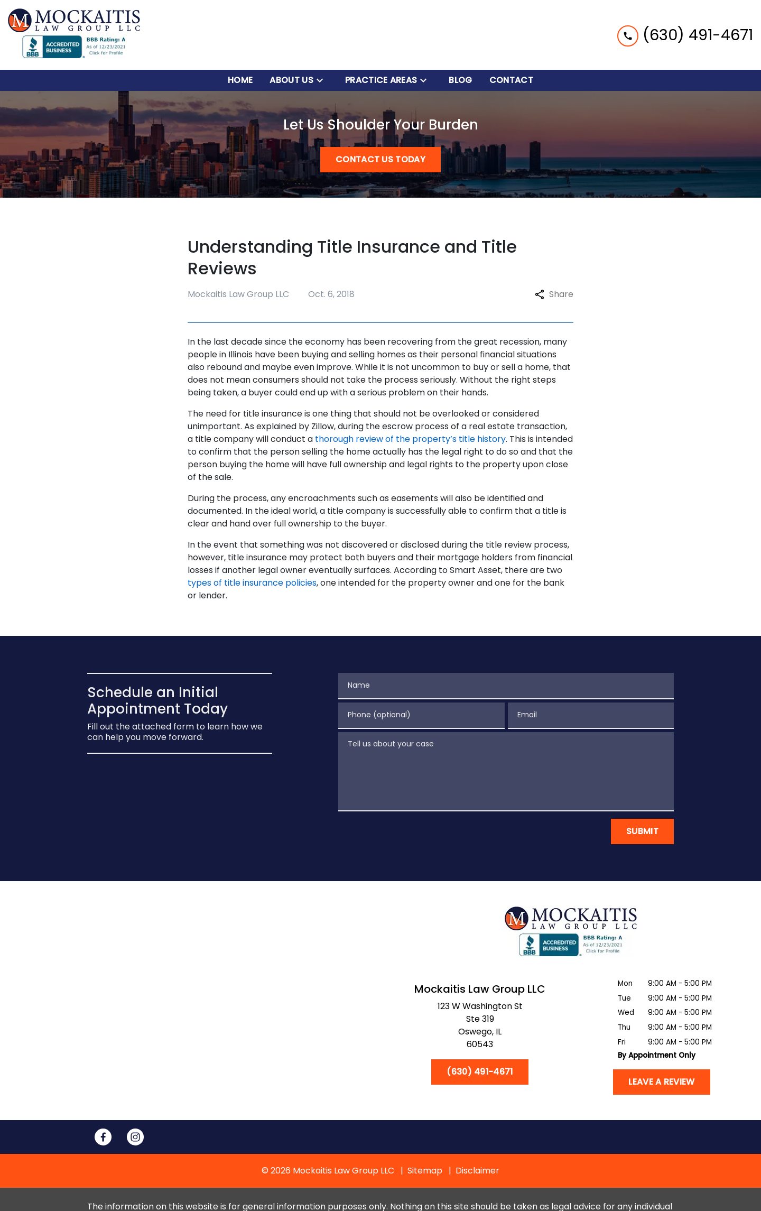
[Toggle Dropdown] (322, 80)
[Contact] (511, 80)
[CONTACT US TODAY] (380, 159)
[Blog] (460, 80)
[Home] (240, 80)
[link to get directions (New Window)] (480, 1027)
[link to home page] (74, 34)
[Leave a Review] (661, 1082)
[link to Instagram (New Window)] (135, 1137)
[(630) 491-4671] (479, 1072)
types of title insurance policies (252, 583)
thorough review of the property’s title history (410, 439)
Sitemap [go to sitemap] (424, 1170)
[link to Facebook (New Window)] (103, 1137)
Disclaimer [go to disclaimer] (477, 1170)
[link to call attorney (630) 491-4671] (685, 34)
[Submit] (642, 831)
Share (554, 294)
